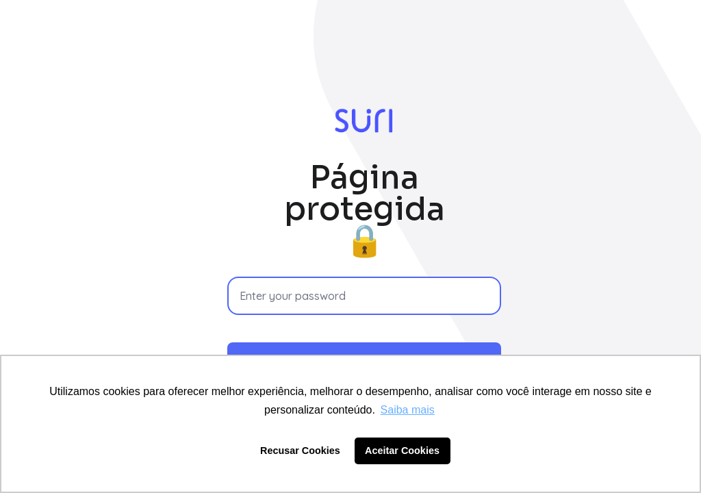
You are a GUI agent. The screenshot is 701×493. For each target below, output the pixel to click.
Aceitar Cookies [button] (402, 450)
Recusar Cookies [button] (300, 450)
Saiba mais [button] (408, 410)
